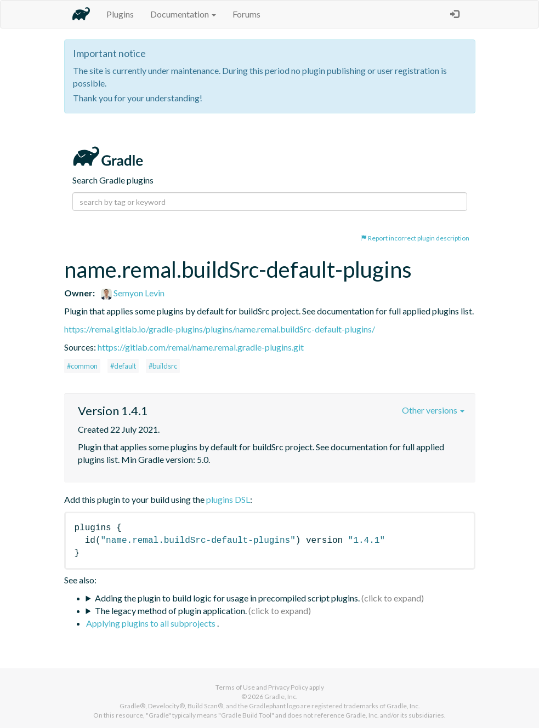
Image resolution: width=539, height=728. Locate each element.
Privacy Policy (288, 687)
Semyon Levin (132, 293)
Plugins (120, 14)
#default (123, 366)
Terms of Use (235, 687)
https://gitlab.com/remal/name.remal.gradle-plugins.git (201, 347)
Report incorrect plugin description (414, 238)
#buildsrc (163, 366)
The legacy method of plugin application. (171, 610)
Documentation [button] (183, 14)
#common (82, 366)
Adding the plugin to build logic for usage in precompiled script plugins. (227, 598)
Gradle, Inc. (281, 696)
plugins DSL (228, 499)
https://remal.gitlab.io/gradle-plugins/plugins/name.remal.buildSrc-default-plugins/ (219, 329)
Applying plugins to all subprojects (151, 623)
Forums (246, 14)
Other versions (433, 410)
